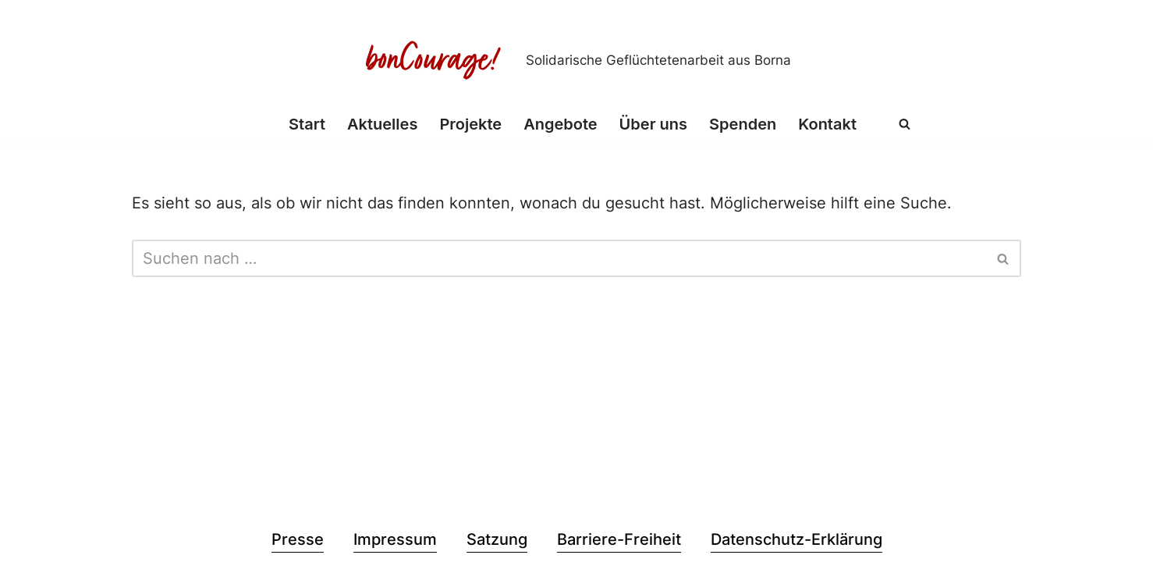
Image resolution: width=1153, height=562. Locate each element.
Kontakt (827, 124)
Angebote (560, 124)
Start (307, 124)
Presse (297, 539)
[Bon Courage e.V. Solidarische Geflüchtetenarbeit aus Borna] (576, 60)
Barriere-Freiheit (619, 539)
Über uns (653, 124)
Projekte (470, 124)
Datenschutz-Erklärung (796, 539)
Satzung (497, 539)
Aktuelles (382, 124)
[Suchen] (904, 124)
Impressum (395, 539)
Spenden (742, 124)
